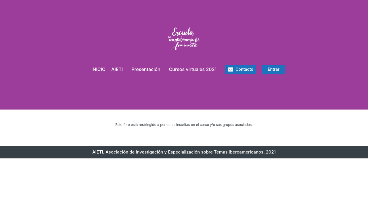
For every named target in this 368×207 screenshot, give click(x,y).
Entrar (273, 69)
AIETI (117, 69)
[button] (240, 69)
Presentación (145, 69)
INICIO (98, 69)
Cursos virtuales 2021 (193, 69)
